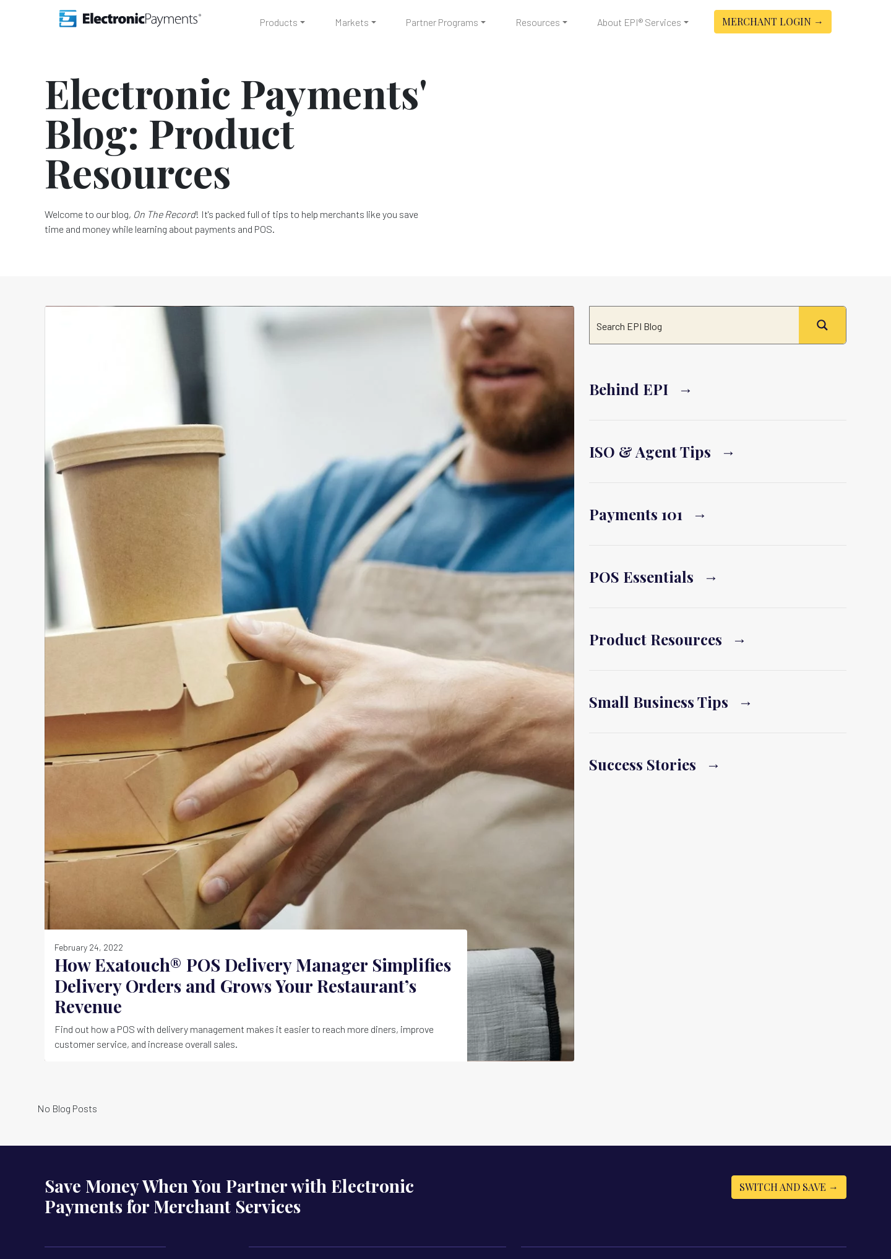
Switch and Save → (788, 1186)
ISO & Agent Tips (650, 451)
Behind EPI (628, 389)
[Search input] (694, 325)
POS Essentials (641, 576)
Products (279, 22)
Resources (537, 22)
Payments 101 (635, 514)
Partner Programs (442, 22)
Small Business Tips (658, 702)
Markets (352, 22)
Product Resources (655, 639)
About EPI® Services (639, 22)
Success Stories (642, 764)
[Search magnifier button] (822, 325)
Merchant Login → (773, 21)
